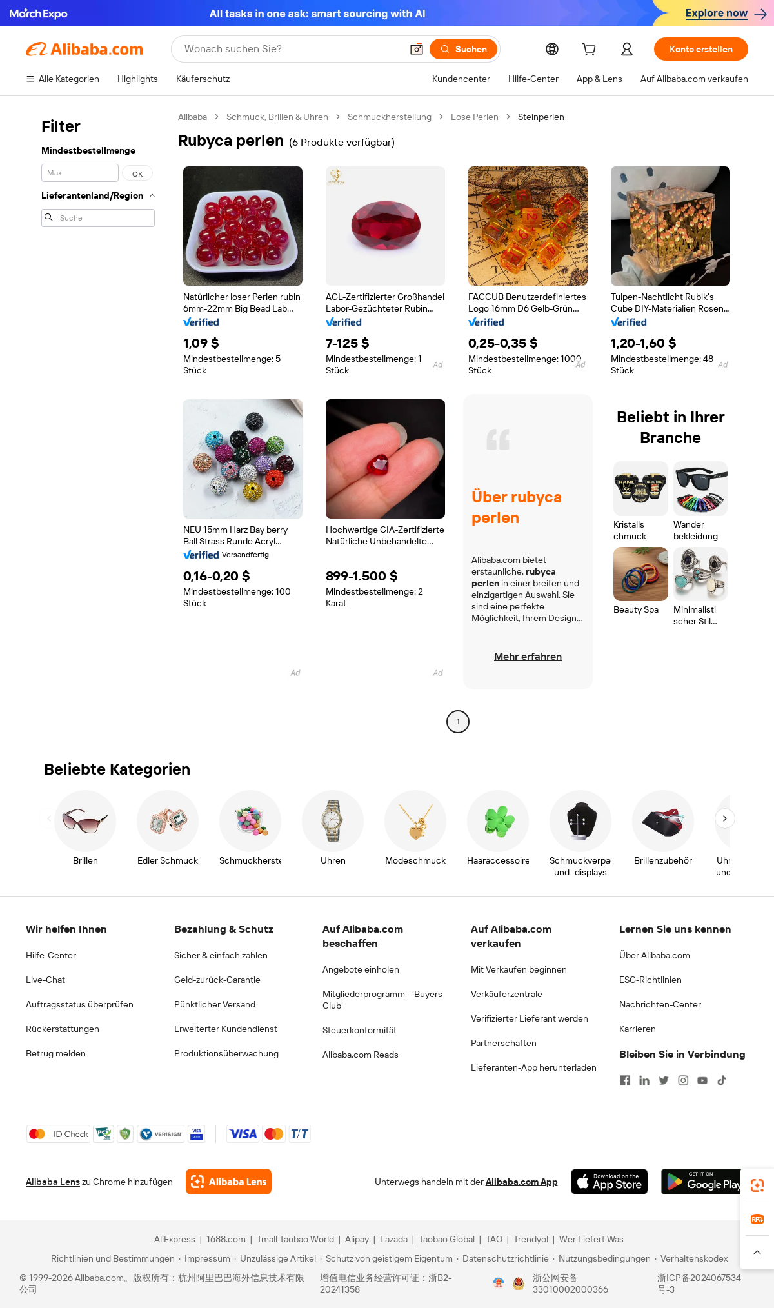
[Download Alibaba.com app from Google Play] (704, 1181)
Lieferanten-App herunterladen (534, 1067)
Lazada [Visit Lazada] (394, 1239)
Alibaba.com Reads (360, 1054)
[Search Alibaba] (291, 49)
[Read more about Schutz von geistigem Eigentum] (386, 1258)
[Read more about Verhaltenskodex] (691, 1258)
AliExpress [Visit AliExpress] (174, 1239)
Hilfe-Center (51, 955)
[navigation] (98, 420)
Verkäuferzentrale (506, 994)
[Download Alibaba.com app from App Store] (609, 1181)
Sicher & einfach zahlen (221, 955)
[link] (757, 1185)
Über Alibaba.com (654, 955)
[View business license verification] (498, 1283)
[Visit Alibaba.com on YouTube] (702, 1080)
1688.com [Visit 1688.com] (226, 1239)
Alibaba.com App (522, 1181)
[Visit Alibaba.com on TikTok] (722, 1080)
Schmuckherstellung (390, 117)
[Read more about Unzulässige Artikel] (275, 1258)
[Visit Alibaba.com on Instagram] (683, 1080)
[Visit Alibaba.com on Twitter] (664, 1080)
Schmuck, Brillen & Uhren (277, 117)
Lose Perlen (475, 117)
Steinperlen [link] (541, 117)
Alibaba (192, 117)
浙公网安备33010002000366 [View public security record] (570, 1283)
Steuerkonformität (359, 1030)
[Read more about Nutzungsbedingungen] (602, 1258)
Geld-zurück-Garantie (217, 980)
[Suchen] (463, 49)
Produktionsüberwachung (226, 1053)
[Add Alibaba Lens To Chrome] (229, 1181)
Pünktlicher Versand (214, 1004)
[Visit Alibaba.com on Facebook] (625, 1080)
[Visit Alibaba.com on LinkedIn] (644, 1080)
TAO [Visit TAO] (494, 1239)
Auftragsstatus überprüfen (80, 1004)
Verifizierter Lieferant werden (529, 1018)
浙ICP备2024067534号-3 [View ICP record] (699, 1283)
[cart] (591, 51)
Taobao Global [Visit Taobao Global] (447, 1239)
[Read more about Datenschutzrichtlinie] (503, 1258)
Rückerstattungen (62, 1029)
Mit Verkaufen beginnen (519, 969)
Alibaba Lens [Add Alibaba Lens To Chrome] (53, 1181)
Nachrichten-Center (660, 1004)
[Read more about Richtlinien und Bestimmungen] (111, 1258)
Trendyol (530, 1239)
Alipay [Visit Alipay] (357, 1239)
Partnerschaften (504, 1043)
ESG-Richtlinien (650, 980)
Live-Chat (45, 980)
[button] (416, 49)
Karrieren (637, 1029)
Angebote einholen (360, 969)
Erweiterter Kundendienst (225, 1029)
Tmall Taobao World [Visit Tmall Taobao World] (295, 1239)
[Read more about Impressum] (204, 1258)
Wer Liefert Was (591, 1239)
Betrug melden (56, 1053)
